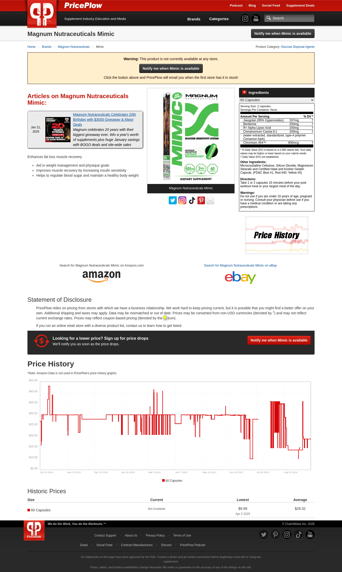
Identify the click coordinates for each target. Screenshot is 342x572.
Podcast (236, 5)
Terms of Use (182, 535)
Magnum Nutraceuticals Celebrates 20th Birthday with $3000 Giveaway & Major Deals (104, 119)
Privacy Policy (155, 535)
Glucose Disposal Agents (298, 47)
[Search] (289, 18)
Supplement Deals (300, 5)
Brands (193, 19)
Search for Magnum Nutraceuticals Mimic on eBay (240, 265)
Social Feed (271, 5)
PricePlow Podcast (192, 545)
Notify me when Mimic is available (282, 33)
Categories (219, 19)
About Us (131, 535)
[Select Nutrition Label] (277, 99)
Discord (166, 545)
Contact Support (105, 535)
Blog (252, 5)
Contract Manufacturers (136, 545)
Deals (84, 545)
